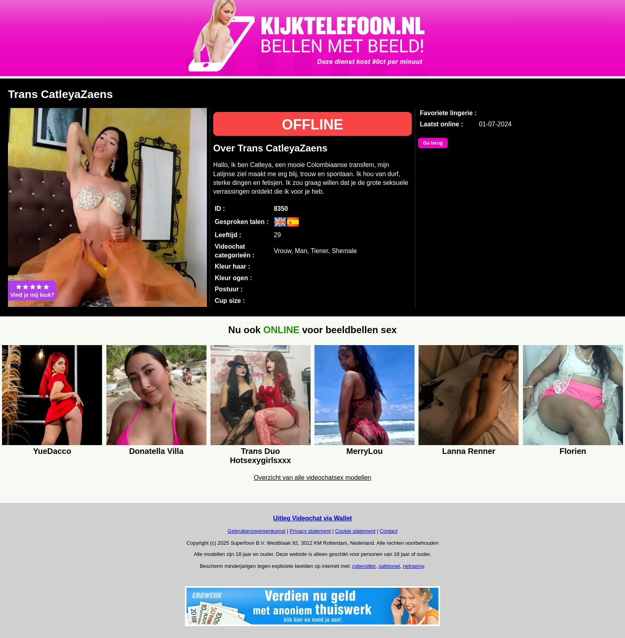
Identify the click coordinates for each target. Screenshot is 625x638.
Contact (388, 531)
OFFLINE (312, 124)
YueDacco (52, 451)
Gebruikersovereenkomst (256, 531)
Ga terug (432, 143)
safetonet (389, 566)
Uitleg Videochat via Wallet (312, 518)
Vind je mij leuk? (32, 290)
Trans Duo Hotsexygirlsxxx (260, 455)
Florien (573, 451)
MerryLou (364, 451)
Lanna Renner (468, 451)
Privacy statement (310, 531)
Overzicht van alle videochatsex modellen (312, 477)
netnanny (413, 566)
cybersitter (363, 566)
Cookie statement (355, 531)
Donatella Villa (156, 451)
